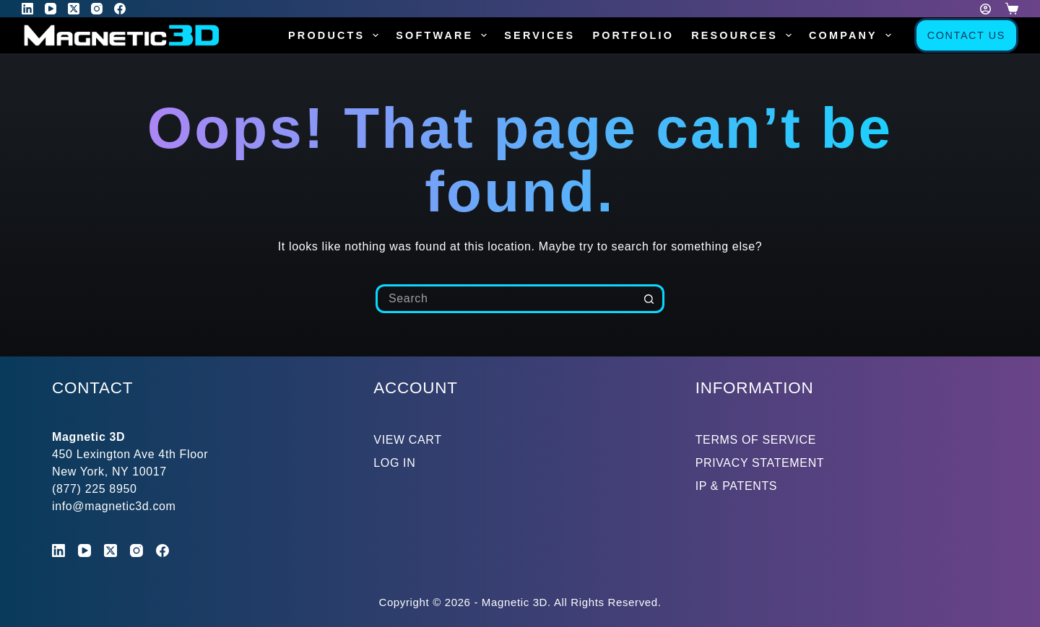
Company (853, 35)
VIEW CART (407, 440)
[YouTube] (50, 8)
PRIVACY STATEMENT (760, 463)
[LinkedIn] (27, 8)
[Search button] (650, 298)
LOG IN (394, 463)
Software (444, 35)
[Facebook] (120, 8)
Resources (744, 35)
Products (336, 35)
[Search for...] (506, 298)
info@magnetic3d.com (114, 506)
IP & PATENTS (737, 486)
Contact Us (966, 35)
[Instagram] (97, 8)
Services (539, 35)
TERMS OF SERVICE (756, 440)
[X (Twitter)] (73, 8)
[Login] (985, 9)
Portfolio (633, 35)
